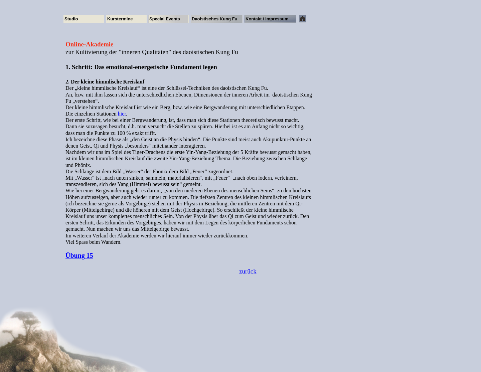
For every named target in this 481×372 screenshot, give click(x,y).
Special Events (164, 18)
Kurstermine (120, 18)
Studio (71, 18)
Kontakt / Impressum (267, 18)
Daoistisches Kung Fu (214, 18)
